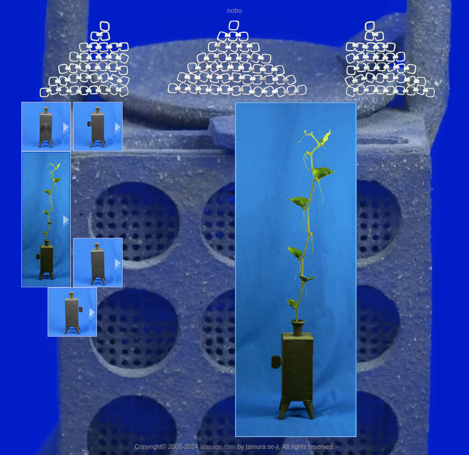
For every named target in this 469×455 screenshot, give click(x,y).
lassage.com (217, 446)
